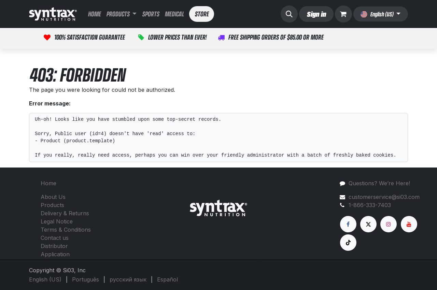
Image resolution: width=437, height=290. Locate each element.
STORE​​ (202, 13)
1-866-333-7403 (370, 205)
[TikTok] (348, 242)
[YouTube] (409, 224)
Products (52, 205)
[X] (368, 224)
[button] (289, 14)
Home (48, 183)
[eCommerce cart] (343, 14)
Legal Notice (57, 221)
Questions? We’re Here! (379, 183)
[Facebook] (348, 224)
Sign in (316, 14)
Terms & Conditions (66, 229)
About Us (53, 196)
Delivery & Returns (65, 213)
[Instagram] (388, 224)
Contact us (55, 237)
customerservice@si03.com (384, 196)
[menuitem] (94, 14)
